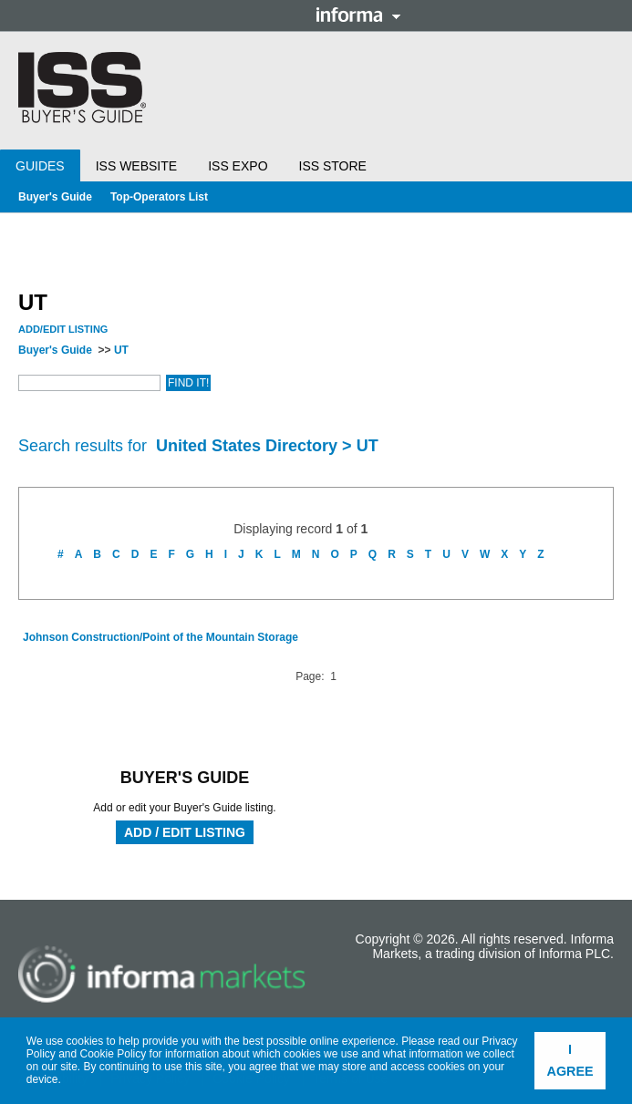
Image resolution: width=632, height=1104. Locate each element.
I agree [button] (570, 1060)
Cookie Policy (113, 1053)
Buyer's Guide (55, 197)
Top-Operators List (159, 197)
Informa (358, 14)
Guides (40, 166)
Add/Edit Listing (63, 329)
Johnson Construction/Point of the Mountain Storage (160, 637)
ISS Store (333, 166)
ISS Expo (237, 166)
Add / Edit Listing (184, 832)
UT (121, 350)
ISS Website (136, 166)
